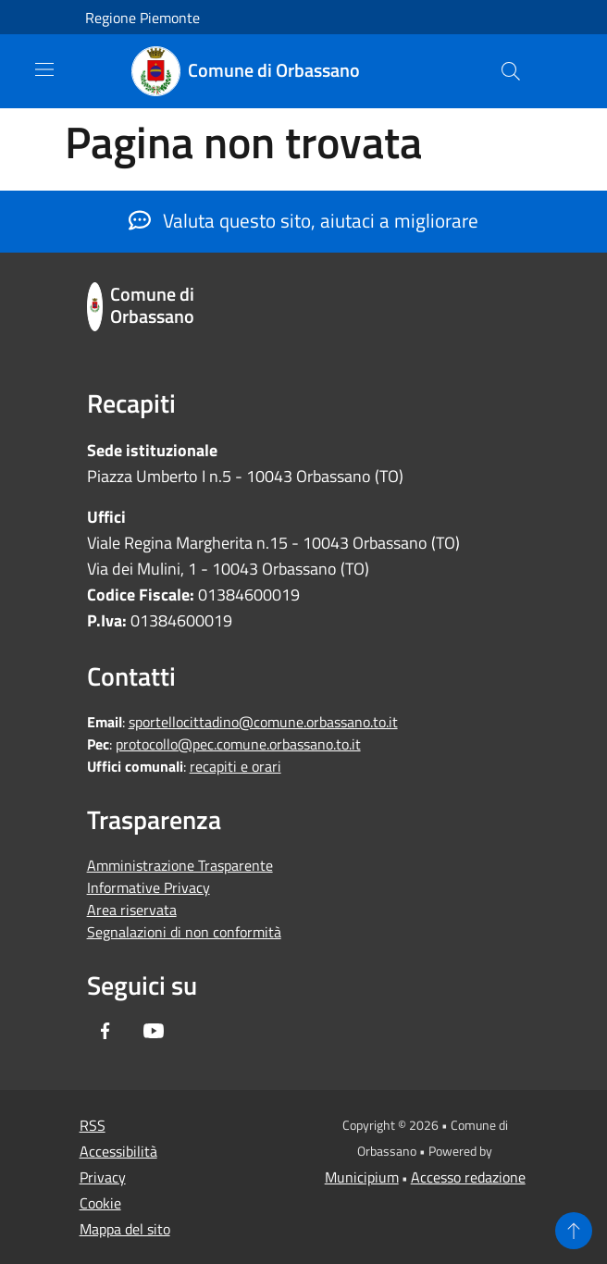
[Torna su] (573, 1230)
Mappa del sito (125, 1229)
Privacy (103, 1177)
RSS (92, 1125)
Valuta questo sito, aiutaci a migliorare (303, 220)
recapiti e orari (235, 766)
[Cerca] (511, 71)
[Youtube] (153, 1032)
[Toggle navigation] (44, 69)
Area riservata (132, 909)
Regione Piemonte (142, 17)
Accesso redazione (468, 1177)
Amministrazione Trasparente (180, 865)
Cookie (100, 1203)
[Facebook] (105, 1032)
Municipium (362, 1177)
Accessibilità (118, 1151)
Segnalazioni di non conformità (184, 932)
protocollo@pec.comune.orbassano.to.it (238, 744)
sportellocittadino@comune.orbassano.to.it (263, 722)
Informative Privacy (148, 887)
